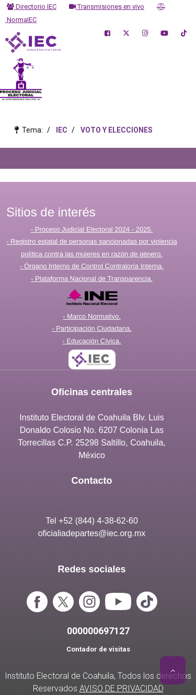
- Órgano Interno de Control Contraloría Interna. (92, 266)
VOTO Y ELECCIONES (116, 130)
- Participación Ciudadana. (91, 328)
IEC (61, 130)
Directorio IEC (31, 6)
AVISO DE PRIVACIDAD (121, 688)
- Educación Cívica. (92, 341)
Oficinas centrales (91, 392)
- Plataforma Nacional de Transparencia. (92, 279)
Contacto (92, 480)
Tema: (31, 130)
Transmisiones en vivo (106, 6)
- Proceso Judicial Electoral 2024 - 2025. (92, 229)
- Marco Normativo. (92, 316)
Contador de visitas (98, 649)
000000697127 (98, 630)
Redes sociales (91, 569)
